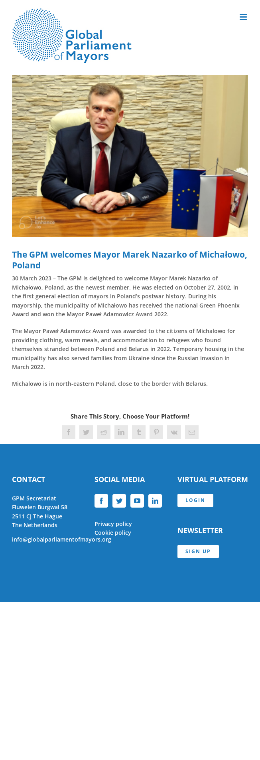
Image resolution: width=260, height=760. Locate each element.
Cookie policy (113, 532)
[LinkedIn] (155, 501)
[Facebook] (101, 501)
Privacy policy (113, 524)
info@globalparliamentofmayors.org (61, 539)
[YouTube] (137, 501)
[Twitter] (119, 501)
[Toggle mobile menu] (244, 17)
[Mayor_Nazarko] (130, 156)
